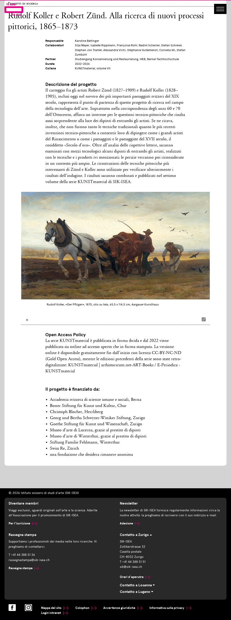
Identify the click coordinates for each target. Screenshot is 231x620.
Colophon (86, 608)
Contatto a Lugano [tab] (136, 591)
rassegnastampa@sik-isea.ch (29, 560)
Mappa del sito (55, 608)
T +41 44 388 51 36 (22, 555)
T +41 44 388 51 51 (133, 562)
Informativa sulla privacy (170, 608)
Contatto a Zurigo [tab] (136, 535)
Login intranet (54, 613)
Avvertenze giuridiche (123, 608)
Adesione (130, 523)
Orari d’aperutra (135, 577)
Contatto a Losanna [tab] (137, 585)
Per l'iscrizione (23, 523)
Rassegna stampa (24, 568)
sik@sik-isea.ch (131, 567)
